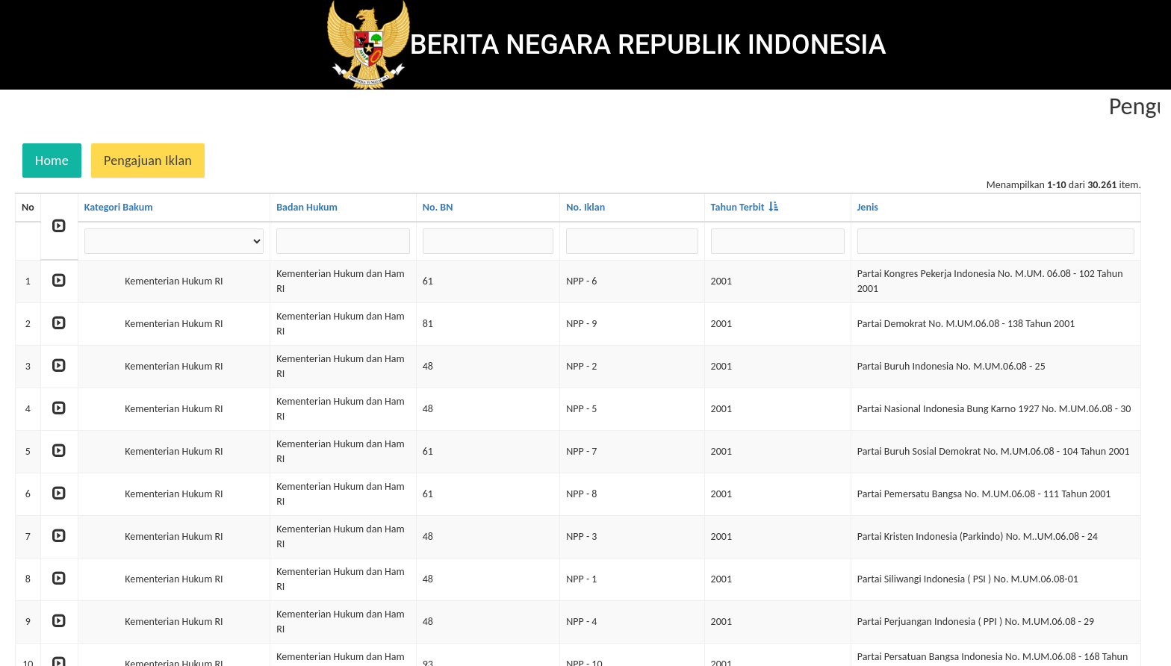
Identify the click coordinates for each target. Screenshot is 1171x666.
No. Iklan (585, 207)
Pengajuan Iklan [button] (148, 160)
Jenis (867, 207)
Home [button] (52, 160)
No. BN (438, 207)
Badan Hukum (307, 207)
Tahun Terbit (738, 207)
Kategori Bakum (118, 207)
